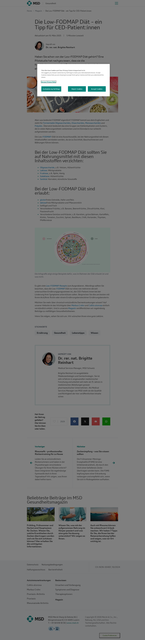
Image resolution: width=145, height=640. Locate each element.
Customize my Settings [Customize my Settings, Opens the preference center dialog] (51, 89)
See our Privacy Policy (48, 82)
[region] (73, 80)
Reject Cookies (77, 89)
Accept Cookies (96, 89)
